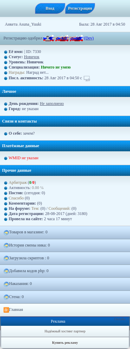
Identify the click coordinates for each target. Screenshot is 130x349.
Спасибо (16, 198)
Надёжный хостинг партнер (65, 331)
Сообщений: (60, 208)
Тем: (36, 208)
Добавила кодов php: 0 (26, 271)
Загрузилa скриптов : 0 (26, 258)
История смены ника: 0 (26, 245)
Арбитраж (18, 182)
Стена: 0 (13, 297)
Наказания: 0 (17, 284)
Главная (13, 310)
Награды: (17, 72)
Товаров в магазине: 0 (25, 232)
